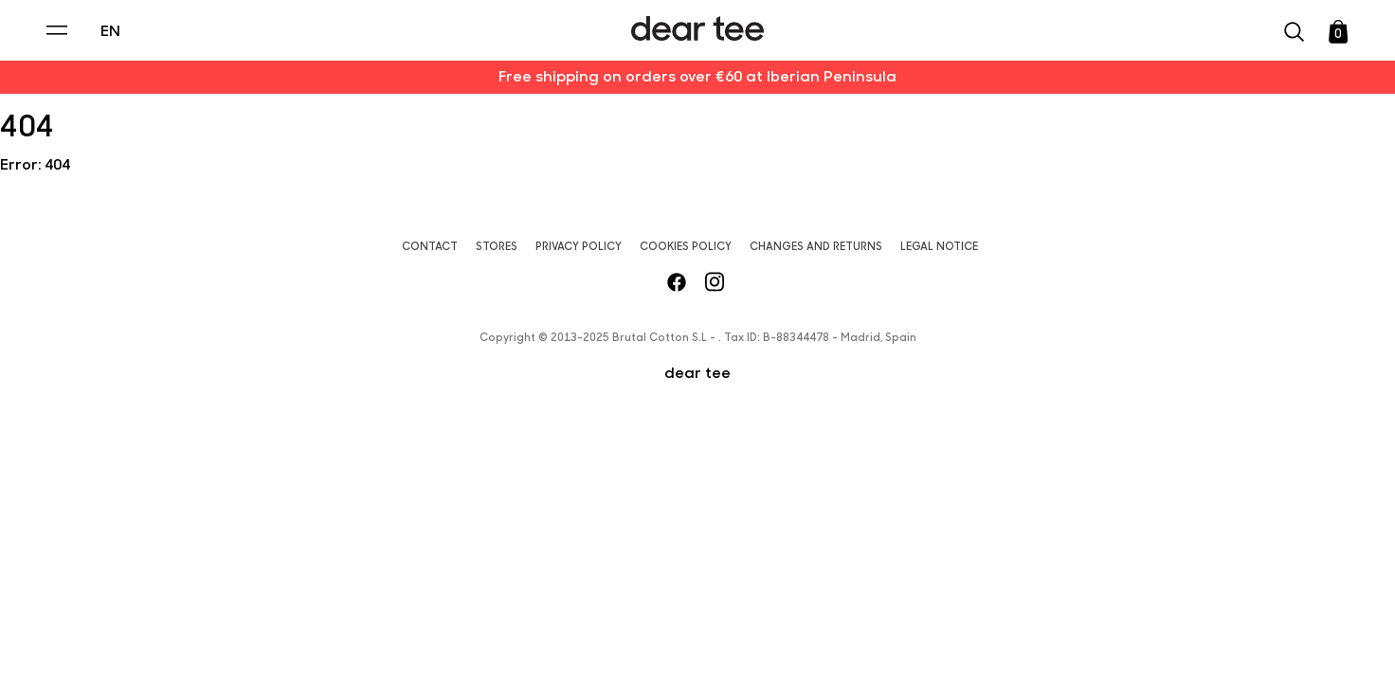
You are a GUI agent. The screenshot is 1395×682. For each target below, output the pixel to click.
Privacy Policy (516, 521)
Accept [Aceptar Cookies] (507, 632)
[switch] (930, 565)
